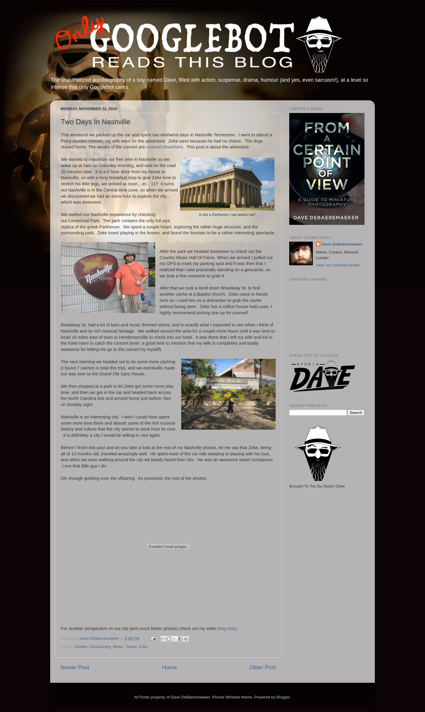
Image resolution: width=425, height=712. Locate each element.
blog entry (227, 628)
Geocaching (100, 646)
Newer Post (75, 667)
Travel (131, 646)
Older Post (263, 667)
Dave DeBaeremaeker (342, 244)
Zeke (143, 646)
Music (118, 646)
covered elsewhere (164, 147)
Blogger (283, 697)
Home (169, 667)
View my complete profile (338, 265)
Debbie (81, 646)
